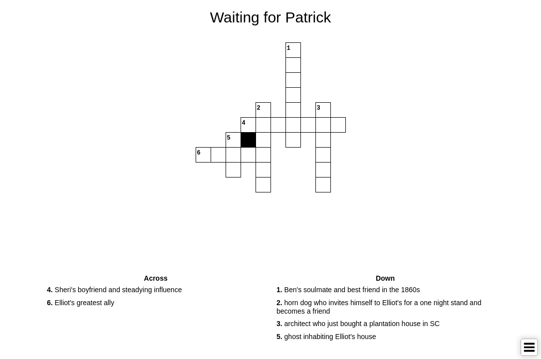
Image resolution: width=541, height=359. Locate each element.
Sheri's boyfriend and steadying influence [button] (114, 290)
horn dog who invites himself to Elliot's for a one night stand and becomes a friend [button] (378, 307)
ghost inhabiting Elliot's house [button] (326, 337)
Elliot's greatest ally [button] (80, 303)
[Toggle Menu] (529, 347)
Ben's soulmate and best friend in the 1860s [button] (348, 290)
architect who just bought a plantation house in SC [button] (358, 324)
